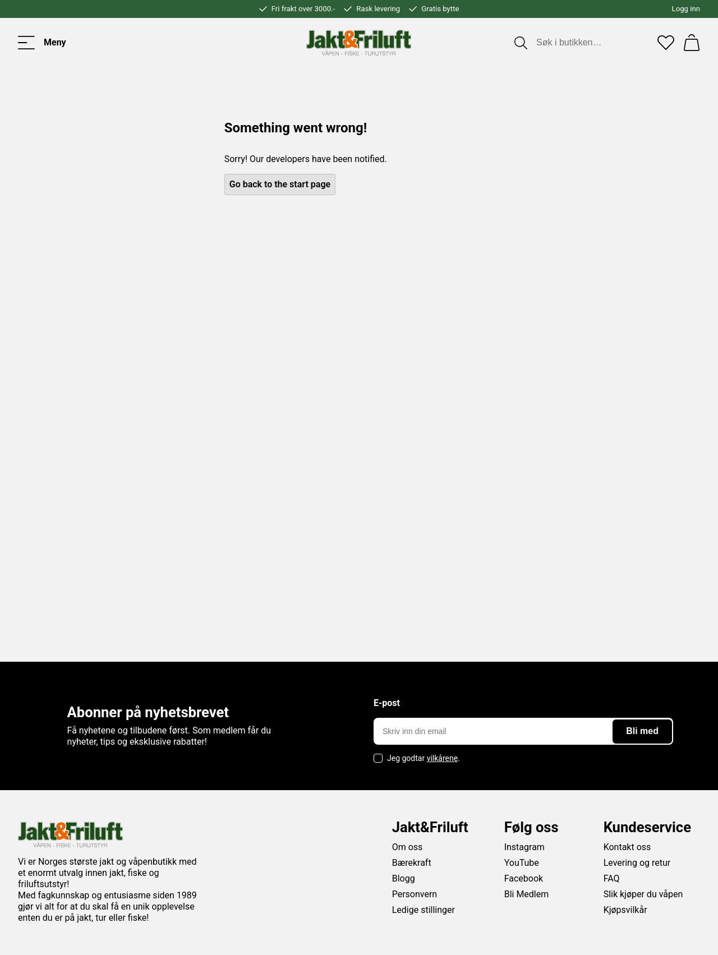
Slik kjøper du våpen (643, 894)
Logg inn (686, 8)
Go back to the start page (279, 184)
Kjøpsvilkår (625, 910)
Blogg (403, 878)
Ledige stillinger (423, 910)
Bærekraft (411, 862)
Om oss (407, 847)
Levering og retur (637, 862)
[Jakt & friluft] (358, 43)
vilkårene (442, 758)
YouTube (521, 862)
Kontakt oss (627, 847)
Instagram (524, 847)
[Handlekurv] (691, 42)
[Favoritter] (665, 42)
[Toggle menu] (42, 42)
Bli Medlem (526, 894)
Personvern (415, 894)
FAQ (612, 878)
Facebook (523, 878)
